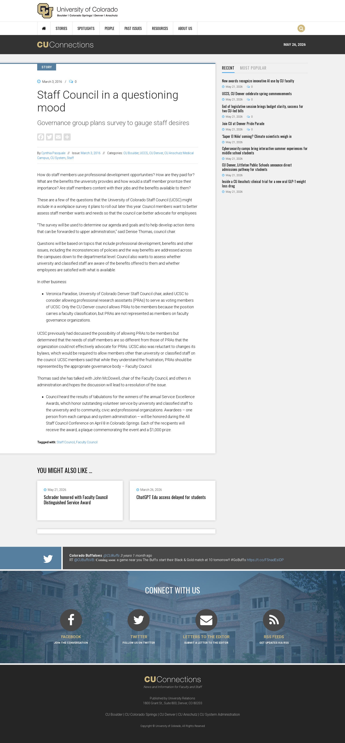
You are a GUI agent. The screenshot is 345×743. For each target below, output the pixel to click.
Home (43, 28)
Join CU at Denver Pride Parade (243, 123)
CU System (58, 158)
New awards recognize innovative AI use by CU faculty (258, 80)
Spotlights (85, 28)
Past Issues (133, 28)
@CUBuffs (111, 555)
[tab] (228, 68)
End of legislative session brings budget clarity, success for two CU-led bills (262, 108)
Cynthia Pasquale (53, 153)
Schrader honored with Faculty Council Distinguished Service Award (76, 500)
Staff (70, 158)
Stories (61, 28)
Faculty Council (86, 442)
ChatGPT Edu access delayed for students (171, 497)
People (109, 28)
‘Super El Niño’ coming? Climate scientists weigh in (257, 136)
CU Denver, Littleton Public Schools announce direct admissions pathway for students (257, 167)
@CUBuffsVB (84, 560)
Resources (160, 28)
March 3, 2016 (91, 153)
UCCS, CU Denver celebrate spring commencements (257, 93)
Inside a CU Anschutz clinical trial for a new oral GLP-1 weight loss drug (264, 184)
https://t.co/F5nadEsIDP (265, 560)
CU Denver (156, 153)
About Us (185, 28)
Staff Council (66, 442)
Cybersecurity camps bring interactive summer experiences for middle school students (265, 150)
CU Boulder (131, 153)
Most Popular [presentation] (253, 68)
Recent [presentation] (228, 68)
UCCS (144, 153)
